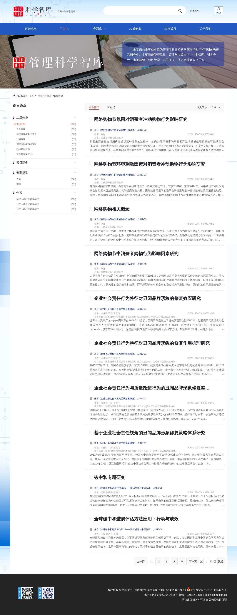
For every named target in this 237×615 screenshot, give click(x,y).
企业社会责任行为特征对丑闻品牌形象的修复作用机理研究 (152, 343)
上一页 (141, 561)
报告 (46, 184)
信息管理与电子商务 (46, 134)
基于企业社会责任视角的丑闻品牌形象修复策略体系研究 (149, 432)
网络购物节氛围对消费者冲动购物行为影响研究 (140, 119)
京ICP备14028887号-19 (172, 590)
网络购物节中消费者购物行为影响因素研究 (136, 253)
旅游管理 (46, 139)
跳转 (220, 561)
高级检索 (194, 10)
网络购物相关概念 (112, 209)
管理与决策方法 (46, 154)
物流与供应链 (46, 149)
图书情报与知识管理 (46, 144)
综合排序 (94, 107)
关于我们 (205, 28)
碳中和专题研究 (109, 477)
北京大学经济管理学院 (46, 209)
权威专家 (135, 28)
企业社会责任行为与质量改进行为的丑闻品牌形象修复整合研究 (154, 388)
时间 (109, 107)
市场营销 (46, 124)
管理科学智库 (44, 95)
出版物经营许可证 (216, 599)
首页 (31, 95)
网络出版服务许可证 (193, 599)
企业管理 (46, 129)
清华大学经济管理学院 (46, 199)
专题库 (100, 29)
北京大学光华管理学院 (46, 204)
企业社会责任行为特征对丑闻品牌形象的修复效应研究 (147, 298)
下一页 (193, 561)
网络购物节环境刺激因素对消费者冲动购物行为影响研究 (149, 164)
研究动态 (30, 28)
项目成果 (170, 28)
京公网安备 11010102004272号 (207, 590)
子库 (65, 29)
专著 (46, 179)
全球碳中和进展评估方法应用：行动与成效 (136, 519)
